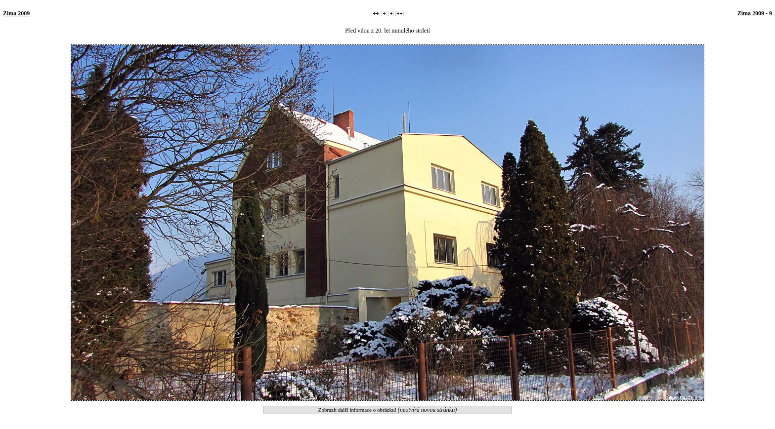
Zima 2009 (16, 13)
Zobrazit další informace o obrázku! (387, 409)
